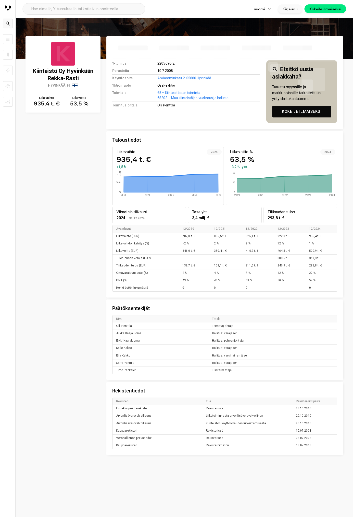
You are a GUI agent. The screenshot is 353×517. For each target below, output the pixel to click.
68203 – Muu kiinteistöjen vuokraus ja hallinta (192, 98)
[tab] (132, 48)
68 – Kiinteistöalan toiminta (178, 93)
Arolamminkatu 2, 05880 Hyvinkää (184, 78)
